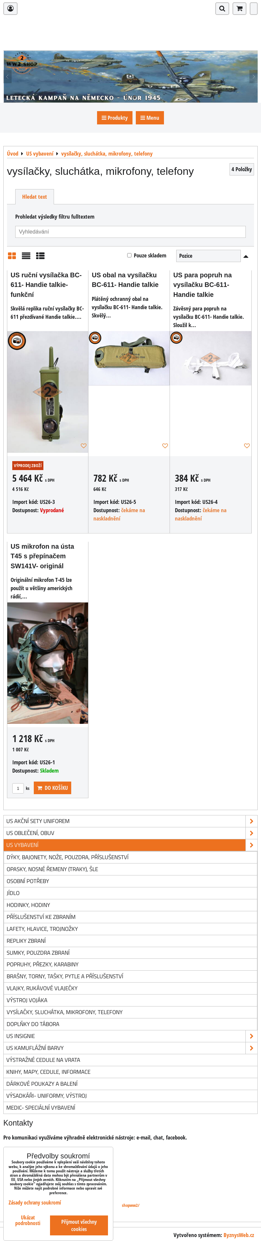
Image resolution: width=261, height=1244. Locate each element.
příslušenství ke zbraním (41, 917)
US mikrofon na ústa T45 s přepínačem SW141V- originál (42, 556)
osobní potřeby (28, 881)
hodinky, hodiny (28, 905)
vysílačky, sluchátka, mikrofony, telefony (65, 1012)
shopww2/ (130, 1205)
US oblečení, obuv (131, 833)
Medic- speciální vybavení (40, 1107)
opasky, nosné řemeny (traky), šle (52, 869)
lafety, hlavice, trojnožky (42, 929)
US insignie (131, 1036)
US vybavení (131, 845)
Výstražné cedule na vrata (43, 1060)
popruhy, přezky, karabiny (42, 964)
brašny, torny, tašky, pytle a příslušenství (65, 976)
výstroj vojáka (27, 1000)
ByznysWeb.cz (239, 1235)
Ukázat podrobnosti (27, 1220)
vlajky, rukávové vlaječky (42, 988)
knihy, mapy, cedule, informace (48, 1072)
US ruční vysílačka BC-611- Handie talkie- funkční (46, 284)
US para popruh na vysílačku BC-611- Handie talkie (202, 284)
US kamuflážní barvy (131, 1048)
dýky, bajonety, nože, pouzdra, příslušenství (68, 857)
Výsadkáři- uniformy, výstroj (46, 1095)
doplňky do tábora (33, 1024)
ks (20, 788)
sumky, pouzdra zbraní (38, 952)
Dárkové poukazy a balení (42, 1083)
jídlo (13, 893)
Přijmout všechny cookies (79, 1225)
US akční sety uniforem (131, 821)
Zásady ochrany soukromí (35, 1202)
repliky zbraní (26, 940)
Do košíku (52, 788)
